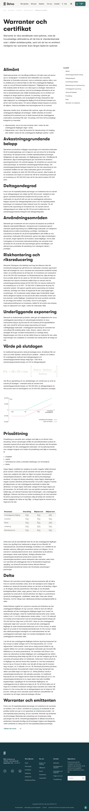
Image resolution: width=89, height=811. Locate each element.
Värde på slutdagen (71, 92)
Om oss (50, 4)
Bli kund (33, 4)
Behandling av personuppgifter (33, 807)
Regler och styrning (42, 763)
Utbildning (28, 773)
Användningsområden (72, 82)
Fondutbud (28, 770)
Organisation (42, 778)
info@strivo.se (11, 759)
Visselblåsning (57, 779)
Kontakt (57, 4)
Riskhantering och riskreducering (75, 85)
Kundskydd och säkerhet (57, 767)
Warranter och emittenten (73, 103)
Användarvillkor (19, 807)
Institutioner (28, 776)
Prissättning (69, 96)
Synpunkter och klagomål (57, 771)
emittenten (36, 709)
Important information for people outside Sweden (61, 807)
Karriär (41, 771)
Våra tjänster (25, 4)
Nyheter (41, 4)
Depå (26, 763)
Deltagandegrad (70, 78)
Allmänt (68, 71)
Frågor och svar (57, 776)
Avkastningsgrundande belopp (74, 75)
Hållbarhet (42, 767)
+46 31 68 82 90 (13, 761)
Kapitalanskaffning (30, 780)
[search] (64, 4)
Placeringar (28, 766)
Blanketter (56, 763)
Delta (67, 99)
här (68, 772)
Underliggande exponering (73, 89)
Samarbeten (42, 774)
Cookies (44, 807)
